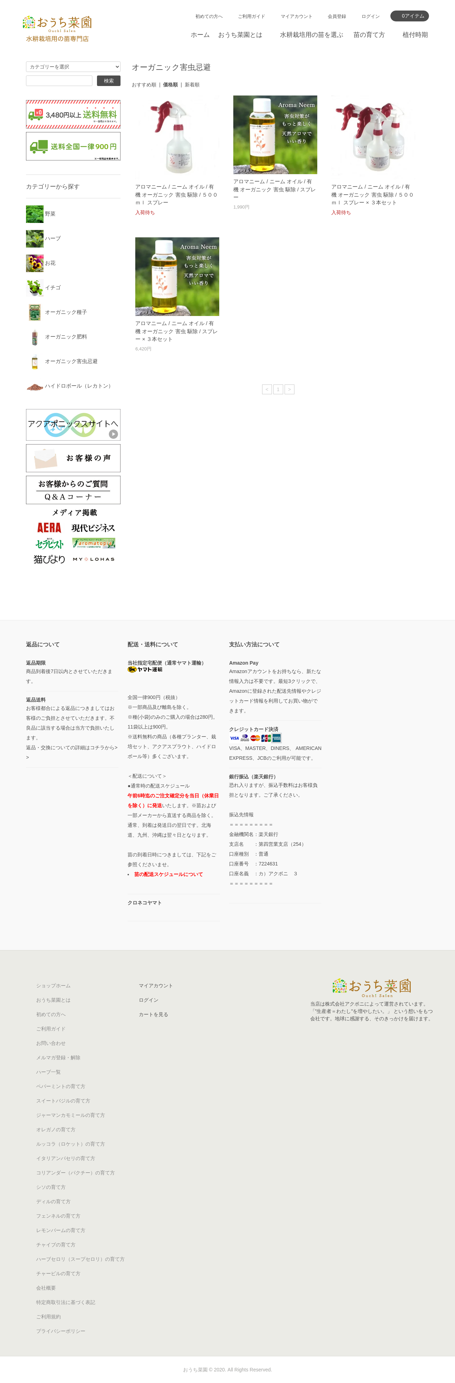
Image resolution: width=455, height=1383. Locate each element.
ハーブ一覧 (48, 1072)
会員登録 (337, 16)
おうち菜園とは (240, 34)
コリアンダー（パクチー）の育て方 (75, 1172)
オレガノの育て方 (56, 1129)
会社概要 (46, 1288)
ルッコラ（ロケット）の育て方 (70, 1144)
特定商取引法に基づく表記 (65, 1302)
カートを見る (153, 1014)
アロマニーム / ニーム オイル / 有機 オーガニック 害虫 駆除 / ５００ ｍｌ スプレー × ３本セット (372, 194)
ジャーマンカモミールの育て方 (70, 1115)
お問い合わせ (51, 1043)
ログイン (371, 16)
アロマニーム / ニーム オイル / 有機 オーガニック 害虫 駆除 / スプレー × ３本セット (176, 331)
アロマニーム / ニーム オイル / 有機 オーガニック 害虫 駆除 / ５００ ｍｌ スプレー (176, 194)
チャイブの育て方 (56, 1244)
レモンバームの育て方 (60, 1230)
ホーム (200, 34)
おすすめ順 (144, 84)
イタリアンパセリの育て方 (65, 1158)
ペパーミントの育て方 (60, 1086)
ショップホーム (53, 985)
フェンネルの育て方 (58, 1216)
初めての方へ (209, 16)
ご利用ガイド (251, 16)
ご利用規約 (48, 1316)
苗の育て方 (369, 34)
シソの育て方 (51, 1187)
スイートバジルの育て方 (63, 1101)
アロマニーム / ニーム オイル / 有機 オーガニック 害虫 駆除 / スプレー (274, 189)
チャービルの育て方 (58, 1273)
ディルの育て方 (53, 1201)
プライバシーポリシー (60, 1331)
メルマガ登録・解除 (58, 1057)
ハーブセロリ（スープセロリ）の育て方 (80, 1259)
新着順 (192, 84)
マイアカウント (297, 16)
